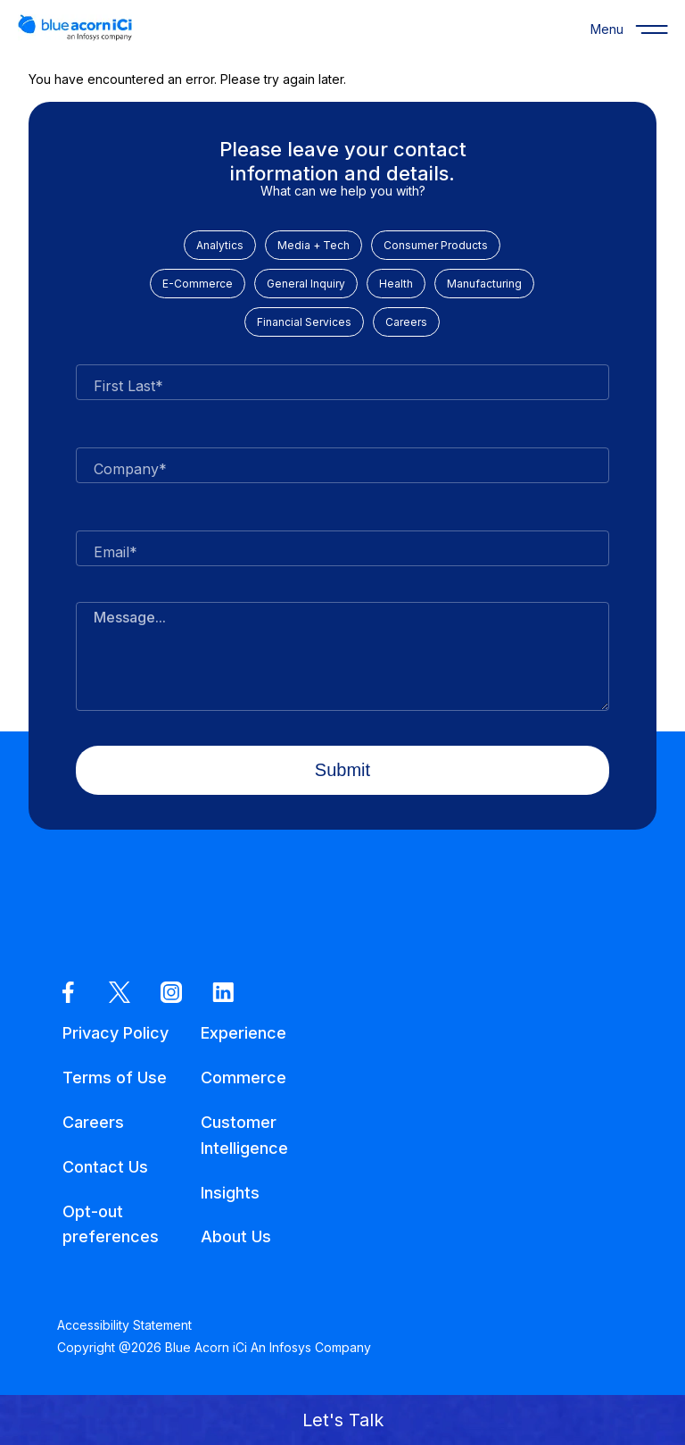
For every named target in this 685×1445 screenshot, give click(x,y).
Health (396, 283)
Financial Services (304, 322)
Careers (406, 322)
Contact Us (105, 1166)
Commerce (243, 1077)
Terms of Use (114, 1077)
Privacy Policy (115, 1032)
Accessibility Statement (124, 1324)
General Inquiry (306, 283)
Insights (230, 1192)
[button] (342, 1420)
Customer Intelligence (244, 1135)
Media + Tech (313, 245)
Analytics (219, 245)
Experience (243, 1032)
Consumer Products (436, 245)
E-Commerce (197, 283)
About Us (236, 1236)
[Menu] (606, 28)
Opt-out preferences (110, 1224)
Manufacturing (484, 283)
